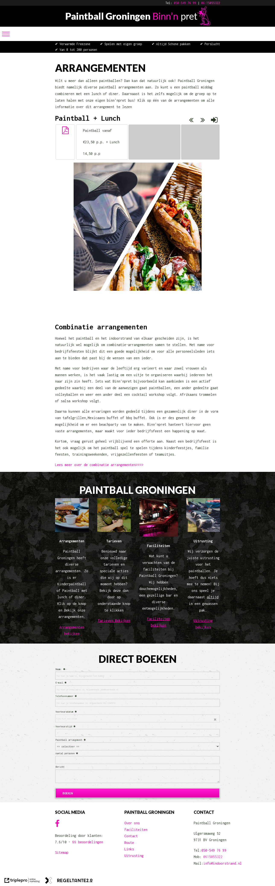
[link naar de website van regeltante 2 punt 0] (69, 881)
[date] (137, 718)
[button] (65, 130)
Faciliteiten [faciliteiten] (135, 830)
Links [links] (129, 849)
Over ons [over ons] (132, 823)
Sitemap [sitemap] (61, 852)
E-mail (59, 682)
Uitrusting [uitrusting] (134, 856)
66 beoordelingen (87, 842)
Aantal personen (65, 753)
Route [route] (129, 843)
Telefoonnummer (64, 696)
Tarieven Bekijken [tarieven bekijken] (114, 620)
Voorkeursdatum (64, 711)
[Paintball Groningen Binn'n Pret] (137, 24)
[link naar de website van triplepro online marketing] (22, 881)
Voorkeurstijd (63, 726)
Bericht (59, 767)
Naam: (58, 669)
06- (203, 3)
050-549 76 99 (185, 3)
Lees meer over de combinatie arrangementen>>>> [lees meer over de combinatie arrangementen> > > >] (99, 465)
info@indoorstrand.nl (222, 863)
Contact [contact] (131, 836)
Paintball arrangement (68, 740)
